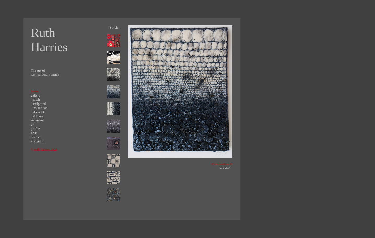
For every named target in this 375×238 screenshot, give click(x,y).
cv (32, 124)
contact (36, 137)
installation (40, 108)
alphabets (39, 112)
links (34, 133)
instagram (37, 141)
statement (37, 120)
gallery (35, 95)
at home (38, 116)
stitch (36, 99)
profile (35, 129)
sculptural (39, 104)
